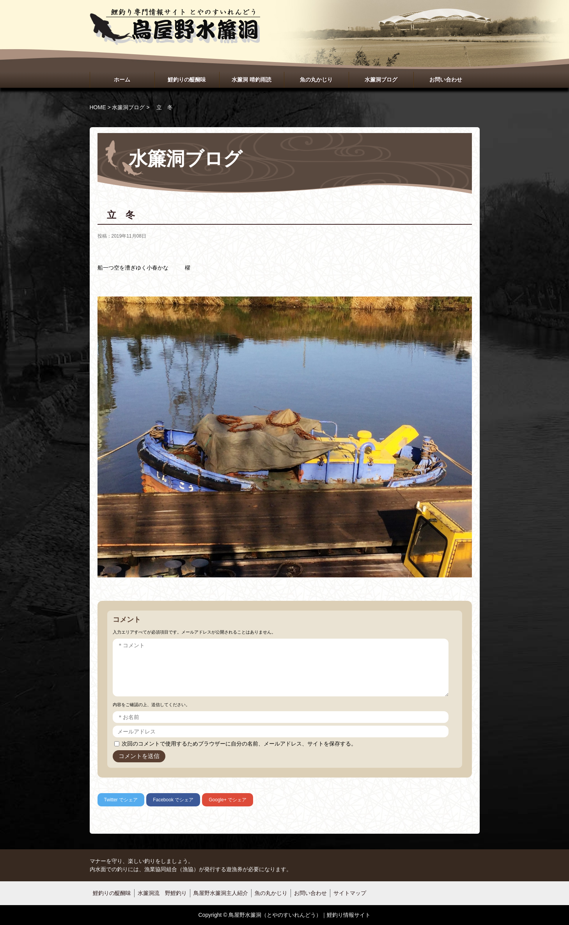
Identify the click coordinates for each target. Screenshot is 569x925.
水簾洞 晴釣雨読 (251, 79)
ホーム (122, 79)
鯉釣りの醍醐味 (187, 79)
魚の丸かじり (316, 79)
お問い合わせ (445, 79)
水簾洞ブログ (381, 79)
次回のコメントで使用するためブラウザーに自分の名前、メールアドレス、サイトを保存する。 (239, 743)
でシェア (121, 799)
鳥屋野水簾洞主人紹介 (220, 893)
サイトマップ (349, 893)
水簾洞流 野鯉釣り (162, 893)
